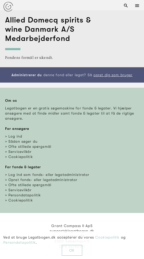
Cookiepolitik (107, 237)
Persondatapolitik (19, 242)
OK (72, 250)
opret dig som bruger (113, 75)
